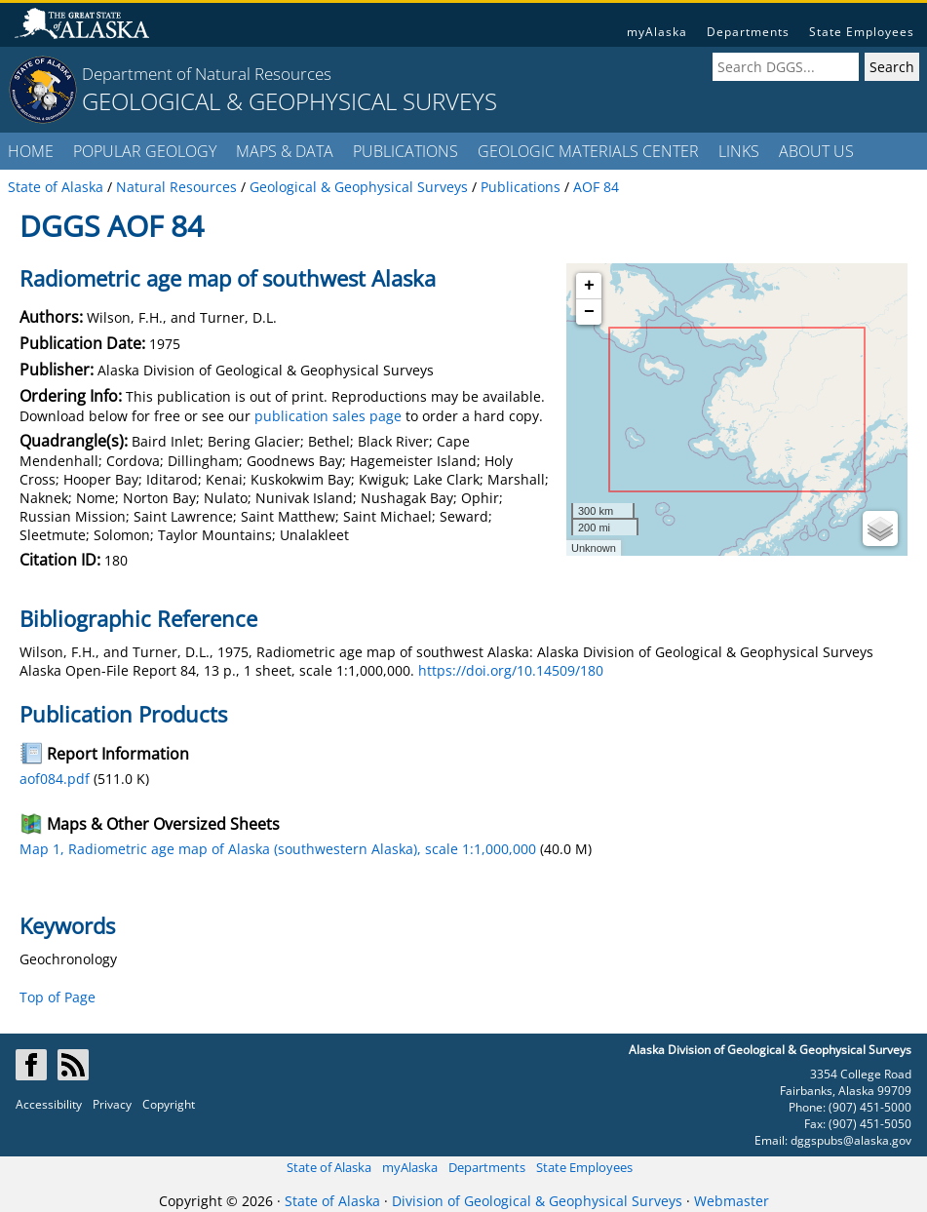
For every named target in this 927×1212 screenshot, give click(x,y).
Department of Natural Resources (206, 73)
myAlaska (657, 31)
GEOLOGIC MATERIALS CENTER (588, 151)
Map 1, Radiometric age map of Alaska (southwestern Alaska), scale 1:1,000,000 (277, 849)
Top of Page (57, 997)
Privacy (112, 1104)
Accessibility (49, 1104)
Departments (748, 31)
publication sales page (328, 416)
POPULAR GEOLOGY (144, 151)
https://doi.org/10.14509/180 (510, 670)
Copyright (168, 1104)
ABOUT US (816, 151)
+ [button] (589, 285)
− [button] (589, 312)
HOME (31, 151)
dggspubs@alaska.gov (851, 1140)
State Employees (861, 31)
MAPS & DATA (284, 151)
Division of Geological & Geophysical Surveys (537, 1201)
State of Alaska (329, 1167)
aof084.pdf (54, 778)
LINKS (738, 151)
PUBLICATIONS (405, 151)
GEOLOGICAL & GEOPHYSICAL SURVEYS (289, 101)
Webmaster (731, 1201)
